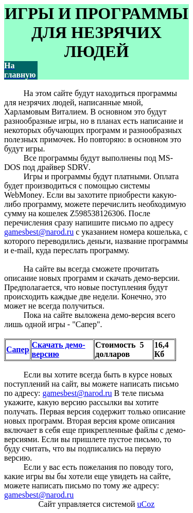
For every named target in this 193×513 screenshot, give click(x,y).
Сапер (17, 349)
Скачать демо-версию (58, 349)
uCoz (146, 504)
